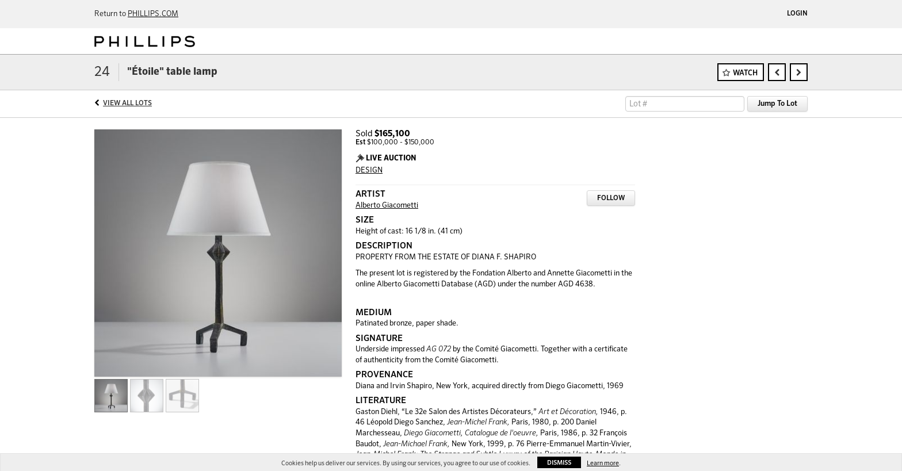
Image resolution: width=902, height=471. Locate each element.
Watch (745, 73)
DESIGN (369, 170)
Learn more (603, 463)
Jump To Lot (777, 104)
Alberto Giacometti (387, 205)
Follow (611, 198)
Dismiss (559, 462)
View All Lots (127, 103)
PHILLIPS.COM (153, 14)
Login (797, 13)
